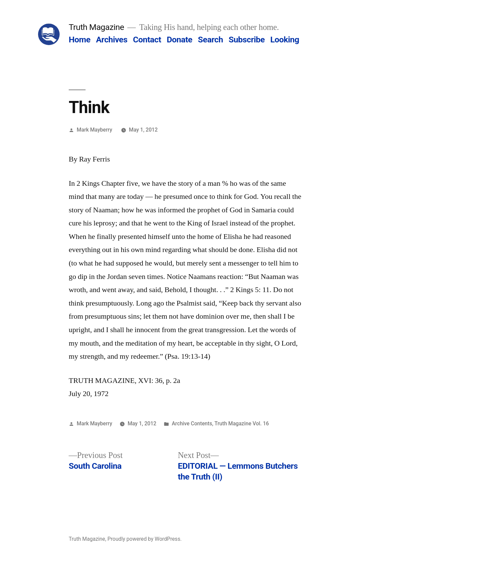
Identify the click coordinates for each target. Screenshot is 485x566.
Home (79, 39)
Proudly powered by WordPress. (144, 539)
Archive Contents (192, 423)
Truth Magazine (96, 27)
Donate (179, 39)
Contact (147, 39)
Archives (111, 39)
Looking (284, 39)
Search (210, 39)
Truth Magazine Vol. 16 (242, 423)
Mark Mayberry (94, 130)
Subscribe (247, 39)
